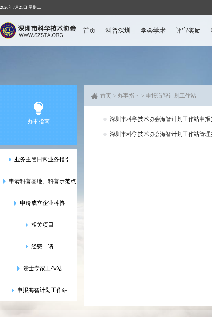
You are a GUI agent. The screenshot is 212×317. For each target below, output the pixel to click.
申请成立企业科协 (39, 203)
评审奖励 (188, 30)
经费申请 (39, 247)
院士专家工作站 (38, 268)
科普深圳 (118, 30)
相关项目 (39, 225)
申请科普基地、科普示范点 (38, 181)
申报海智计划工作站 (39, 290)
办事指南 (128, 96)
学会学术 (153, 30)
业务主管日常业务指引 (38, 159)
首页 (89, 30)
